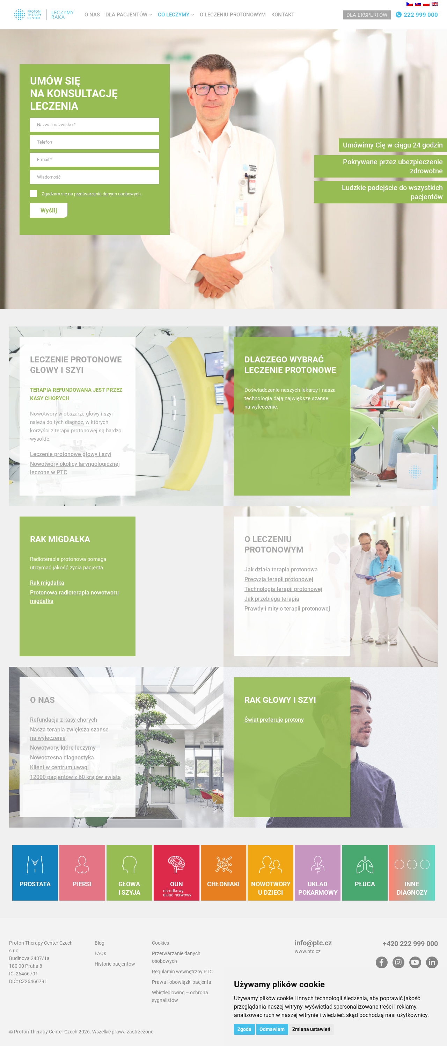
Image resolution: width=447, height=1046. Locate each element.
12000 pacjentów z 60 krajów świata (75, 777)
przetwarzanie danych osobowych (107, 193)
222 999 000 (421, 14)
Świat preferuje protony (274, 719)
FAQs (100, 953)
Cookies (160, 943)
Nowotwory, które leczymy (63, 747)
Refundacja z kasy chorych (63, 719)
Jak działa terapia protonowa (281, 569)
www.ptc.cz (308, 951)
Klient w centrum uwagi (59, 767)
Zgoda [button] (244, 1029)
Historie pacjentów (115, 964)
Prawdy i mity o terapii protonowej (287, 608)
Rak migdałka (60, 539)
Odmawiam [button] (272, 1029)
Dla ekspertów (366, 15)
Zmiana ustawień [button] (311, 1029)
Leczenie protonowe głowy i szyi (70, 454)
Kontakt (282, 15)
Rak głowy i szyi (280, 700)
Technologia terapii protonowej (283, 589)
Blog (99, 943)
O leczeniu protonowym (233, 15)
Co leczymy (173, 15)
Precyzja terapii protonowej (278, 579)
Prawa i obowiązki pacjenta (181, 982)
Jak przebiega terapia (271, 599)
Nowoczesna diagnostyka (62, 757)
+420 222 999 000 (410, 943)
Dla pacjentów (126, 15)
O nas (92, 15)
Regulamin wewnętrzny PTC (182, 971)
